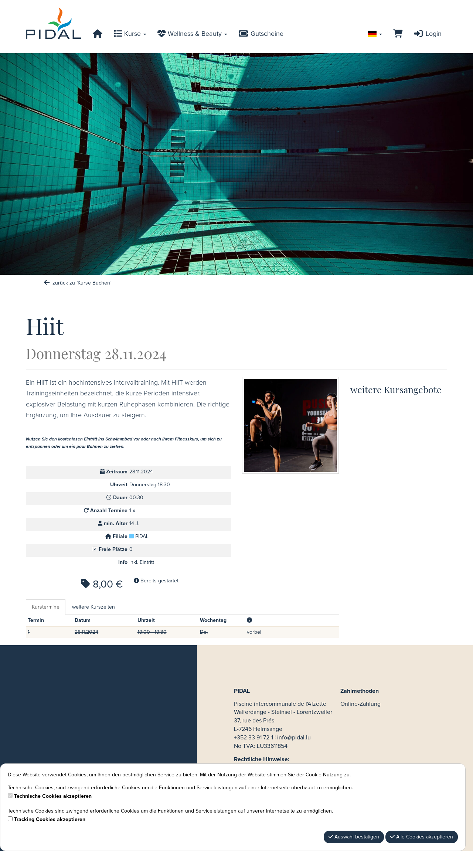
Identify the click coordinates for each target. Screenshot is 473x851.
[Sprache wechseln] (375, 34)
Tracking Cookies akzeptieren (49, 819)
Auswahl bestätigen (354, 837)
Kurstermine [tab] (45, 607)
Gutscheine (260, 34)
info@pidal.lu (294, 738)
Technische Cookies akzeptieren (53, 796)
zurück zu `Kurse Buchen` (77, 283)
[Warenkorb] (398, 34)
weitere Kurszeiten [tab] (93, 607)
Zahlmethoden (359, 691)
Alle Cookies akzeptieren (421, 837)
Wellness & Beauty (192, 34)
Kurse (130, 34)
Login (428, 34)
